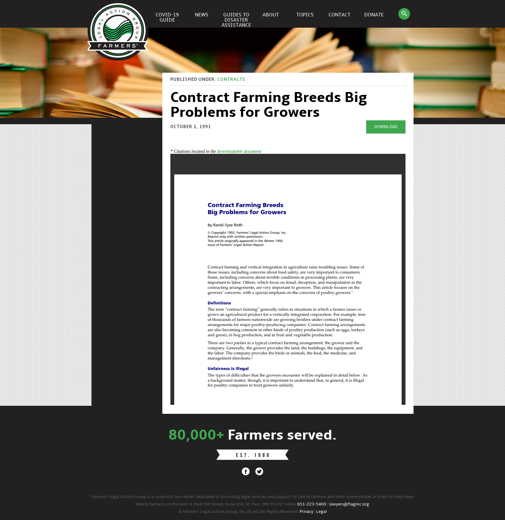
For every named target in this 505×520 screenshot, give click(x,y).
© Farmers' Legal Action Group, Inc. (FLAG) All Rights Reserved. (238, 512)
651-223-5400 (311, 504)
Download (385, 127)
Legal (321, 512)
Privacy (306, 512)
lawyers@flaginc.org (349, 504)
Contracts (231, 79)
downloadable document (239, 151)
